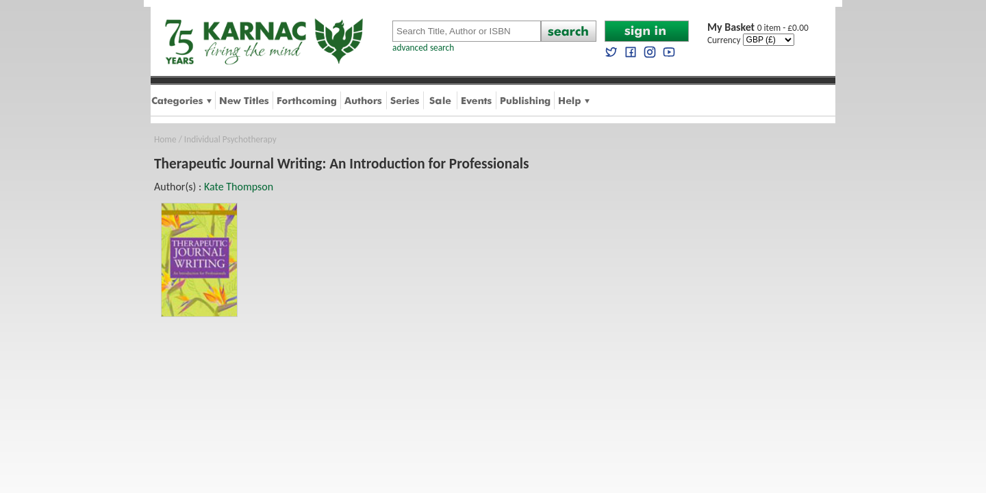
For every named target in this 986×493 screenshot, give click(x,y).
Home (165, 139)
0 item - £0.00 (758, 28)
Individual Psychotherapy (230, 139)
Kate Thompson (238, 186)
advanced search (423, 47)
